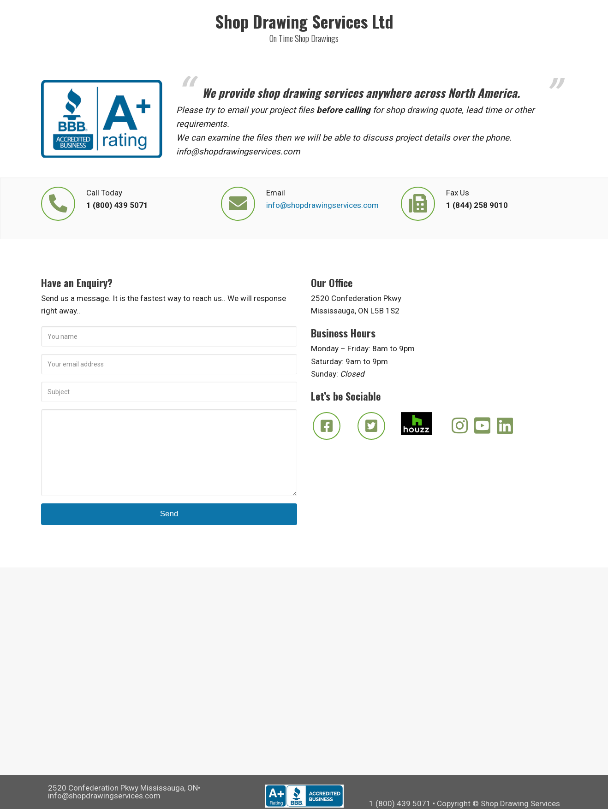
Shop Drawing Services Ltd (304, 21)
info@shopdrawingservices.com (322, 205)
